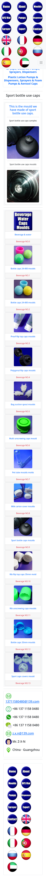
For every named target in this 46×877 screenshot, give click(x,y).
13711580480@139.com (22, 701)
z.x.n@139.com (23, 733)
